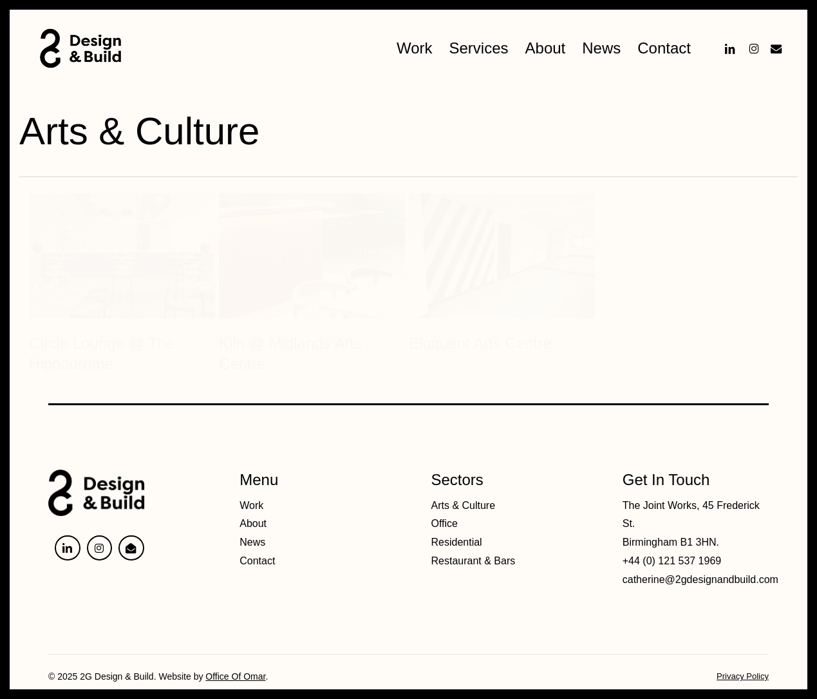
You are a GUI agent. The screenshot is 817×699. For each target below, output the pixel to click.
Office (444, 523)
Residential (456, 542)
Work (251, 505)
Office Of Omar (235, 676)
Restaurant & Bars (473, 560)
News (252, 542)
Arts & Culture (463, 505)
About (253, 523)
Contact (257, 560)
